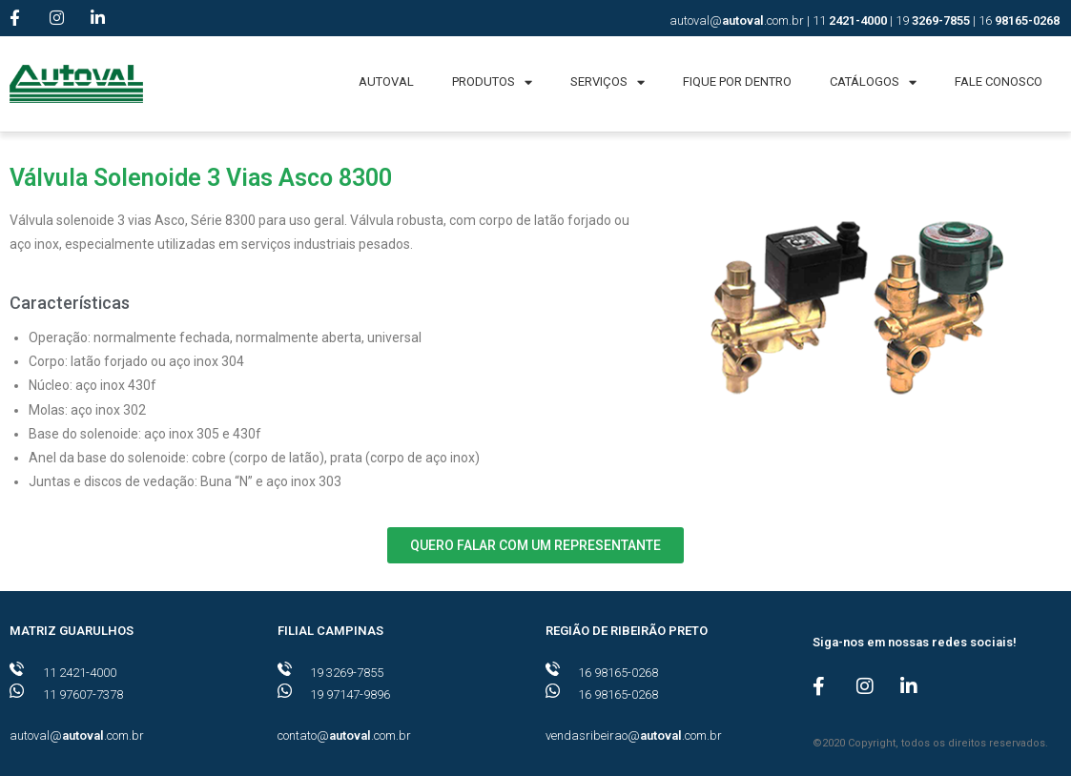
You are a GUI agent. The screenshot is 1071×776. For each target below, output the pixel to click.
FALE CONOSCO (998, 81)
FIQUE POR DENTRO (737, 81)
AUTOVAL (386, 81)
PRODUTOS (492, 82)
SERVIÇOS (607, 82)
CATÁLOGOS (873, 82)
